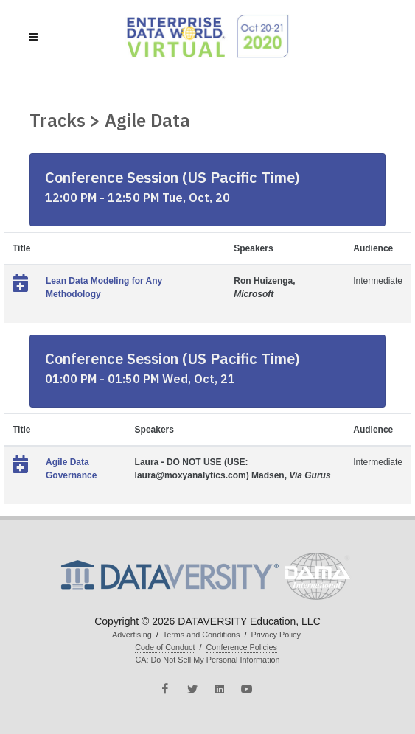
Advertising (132, 634)
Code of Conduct (165, 647)
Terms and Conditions (201, 634)
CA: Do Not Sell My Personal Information (207, 659)
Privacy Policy (275, 634)
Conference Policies (241, 647)
